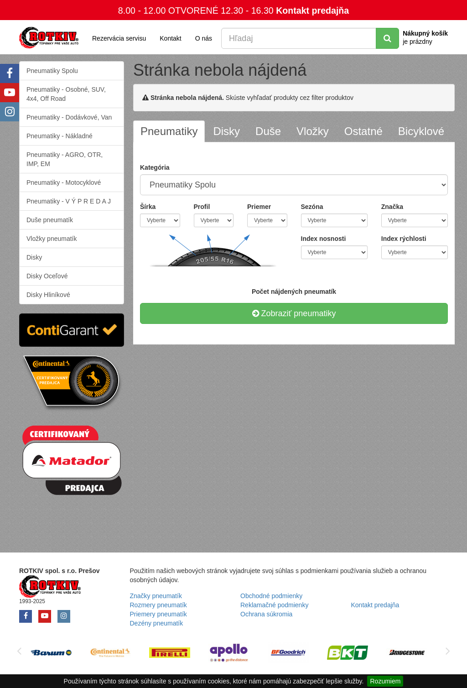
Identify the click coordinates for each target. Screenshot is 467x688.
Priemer (259, 206)
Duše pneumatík (49, 220)
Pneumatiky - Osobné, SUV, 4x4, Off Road (66, 94)
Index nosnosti (323, 238)
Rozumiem (385, 681)
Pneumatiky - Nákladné (59, 136)
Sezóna (312, 206)
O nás (203, 38)
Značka (392, 206)
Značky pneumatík (156, 595)
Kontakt (170, 38)
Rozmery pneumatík (158, 605)
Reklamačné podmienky (274, 605)
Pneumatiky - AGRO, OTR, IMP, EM (64, 159)
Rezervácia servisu (119, 38)
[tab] (169, 131)
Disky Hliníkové (48, 294)
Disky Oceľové (46, 276)
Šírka (148, 206)
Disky (34, 257)
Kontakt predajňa (312, 10)
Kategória (155, 167)
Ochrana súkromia (266, 614)
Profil (202, 206)
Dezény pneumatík (156, 623)
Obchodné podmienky (271, 595)
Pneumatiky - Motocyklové (63, 182)
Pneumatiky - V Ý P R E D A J (68, 201)
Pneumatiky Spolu (52, 70)
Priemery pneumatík (158, 614)
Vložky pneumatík (51, 238)
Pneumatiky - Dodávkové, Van (69, 117)
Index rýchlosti (403, 238)
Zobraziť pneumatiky (294, 313)
